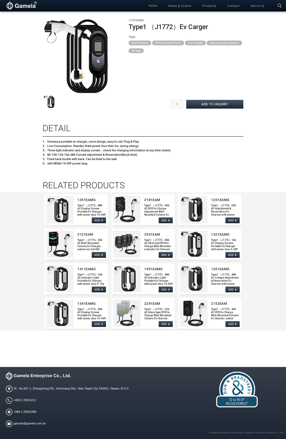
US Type (136, 50)
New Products (140, 42)
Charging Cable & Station (224, 42)
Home (153, 5)
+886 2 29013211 (24, 400)
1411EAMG (86, 269)
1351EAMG (86, 200)
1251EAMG (220, 269)
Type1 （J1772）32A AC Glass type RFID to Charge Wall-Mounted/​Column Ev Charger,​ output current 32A (158, 313)
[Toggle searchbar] (280, 6)
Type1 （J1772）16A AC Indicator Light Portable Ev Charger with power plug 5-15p (90, 279)
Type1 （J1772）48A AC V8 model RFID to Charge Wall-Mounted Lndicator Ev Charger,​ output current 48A (157, 244)
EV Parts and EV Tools (168, 42)
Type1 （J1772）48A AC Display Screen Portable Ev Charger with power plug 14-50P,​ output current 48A (91, 209)
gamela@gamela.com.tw (29, 423)
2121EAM (85, 234)
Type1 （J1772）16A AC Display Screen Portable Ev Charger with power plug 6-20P (224, 244)
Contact (233, 6)
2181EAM (152, 200)
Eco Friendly (195, 42)
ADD (97, 220)
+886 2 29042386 (24, 411)
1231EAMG (220, 200)
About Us (258, 6)
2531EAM (152, 234)
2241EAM (152, 303)
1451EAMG (153, 269)
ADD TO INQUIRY (214, 104)
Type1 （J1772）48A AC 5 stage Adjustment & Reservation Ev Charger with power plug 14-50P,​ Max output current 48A (224, 279)
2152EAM (219, 303)
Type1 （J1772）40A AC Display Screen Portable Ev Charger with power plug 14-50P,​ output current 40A (91, 313)
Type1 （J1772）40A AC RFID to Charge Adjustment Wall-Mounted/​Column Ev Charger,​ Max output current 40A (156, 209)
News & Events (180, 6)
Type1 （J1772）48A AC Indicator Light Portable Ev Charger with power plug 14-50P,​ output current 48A (158, 279)
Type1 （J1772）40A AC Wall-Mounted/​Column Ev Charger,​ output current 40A (89, 244)
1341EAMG (86, 303)
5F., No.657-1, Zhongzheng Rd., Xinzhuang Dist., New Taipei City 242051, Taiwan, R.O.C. (71, 388)
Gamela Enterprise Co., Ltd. (42, 375)
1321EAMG (220, 234)
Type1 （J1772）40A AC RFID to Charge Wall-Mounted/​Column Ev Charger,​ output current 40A (225, 313)
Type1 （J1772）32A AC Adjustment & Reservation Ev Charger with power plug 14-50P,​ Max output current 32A (223, 209)
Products (209, 6)
